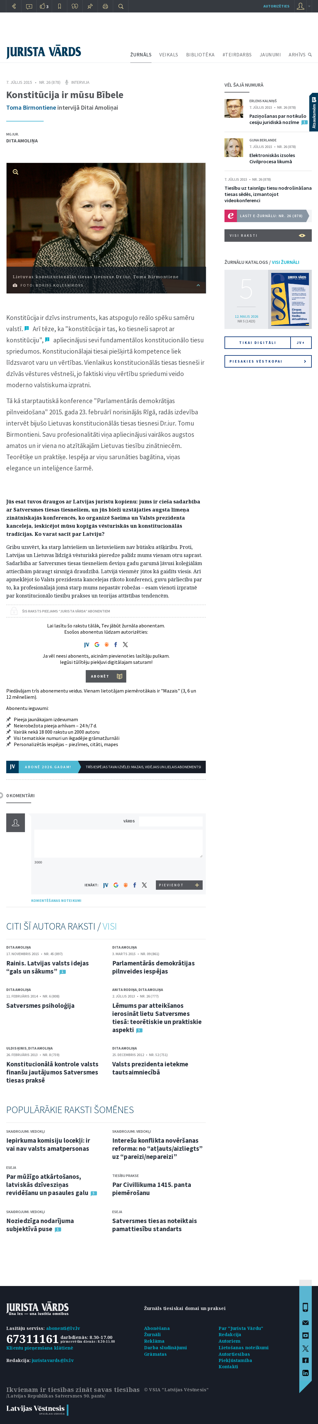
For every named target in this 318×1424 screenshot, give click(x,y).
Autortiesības (234, 1354)
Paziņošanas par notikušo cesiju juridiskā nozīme (277, 119)
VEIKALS (168, 54)
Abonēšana (157, 1328)
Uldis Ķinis (16, 1048)
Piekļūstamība (236, 1360)
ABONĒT (100, 676)
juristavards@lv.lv (53, 1360)
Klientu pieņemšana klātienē (39, 1348)
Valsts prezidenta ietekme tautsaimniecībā (150, 1068)
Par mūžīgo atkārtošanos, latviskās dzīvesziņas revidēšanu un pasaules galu (47, 1184)
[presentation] (172, 869)
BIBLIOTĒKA (200, 54)
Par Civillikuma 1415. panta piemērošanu (151, 1188)
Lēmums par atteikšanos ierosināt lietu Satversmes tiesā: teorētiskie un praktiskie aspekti (157, 1017)
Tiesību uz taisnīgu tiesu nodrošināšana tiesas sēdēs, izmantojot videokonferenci (268, 194)
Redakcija (230, 1334)
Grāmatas (155, 1354)
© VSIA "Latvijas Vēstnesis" (176, 1390)
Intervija (80, 82)
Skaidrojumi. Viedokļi (25, 1131)
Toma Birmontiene (31, 107)
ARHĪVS (297, 54)
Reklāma (154, 1341)
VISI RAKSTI (268, 235)
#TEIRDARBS (237, 54)
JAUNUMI (270, 54)
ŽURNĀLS (141, 54)
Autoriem (230, 1341)
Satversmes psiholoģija (40, 1005)
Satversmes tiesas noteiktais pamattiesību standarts (154, 1225)
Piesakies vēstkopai (267, 361)
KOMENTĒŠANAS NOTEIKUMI (56, 900)
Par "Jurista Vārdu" (241, 1328)
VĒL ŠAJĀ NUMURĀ (243, 85)
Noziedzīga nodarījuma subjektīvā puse (40, 1225)
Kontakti (228, 1366)
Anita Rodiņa (124, 989)
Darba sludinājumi (165, 1347)
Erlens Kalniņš (263, 100)
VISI (110, 926)
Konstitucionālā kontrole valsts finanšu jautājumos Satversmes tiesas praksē (52, 1072)
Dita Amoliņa (22, 140)
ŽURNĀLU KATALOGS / (261, 262)
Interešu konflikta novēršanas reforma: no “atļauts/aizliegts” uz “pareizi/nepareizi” (157, 1148)
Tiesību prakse (125, 1175)
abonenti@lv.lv (63, 1328)
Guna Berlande (263, 140)
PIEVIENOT (171, 885)
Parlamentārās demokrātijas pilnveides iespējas (153, 967)
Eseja (11, 1167)
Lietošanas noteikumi (244, 1347)
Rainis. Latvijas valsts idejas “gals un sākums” (47, 967)
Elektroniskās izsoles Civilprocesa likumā (272, 158)
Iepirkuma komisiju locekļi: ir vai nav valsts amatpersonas (48, 1144)
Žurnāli (152, 1334)
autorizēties (276, 6)
